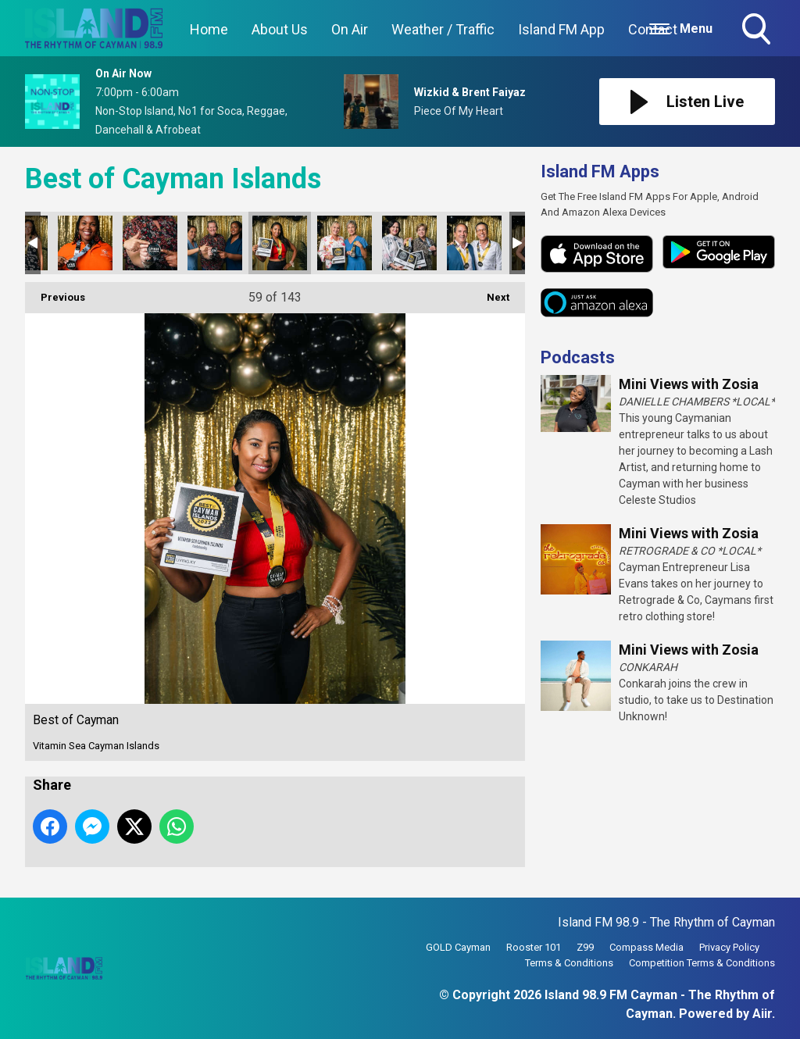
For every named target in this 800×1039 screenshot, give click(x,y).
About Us (280, 29)
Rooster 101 (533, 947)
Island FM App (561, 29)
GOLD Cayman (458, 947)
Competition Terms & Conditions (702, 963)
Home (209, 29)
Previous (55, 292)
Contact (652, 29)
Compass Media (646, 947)
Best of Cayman (85, 243)
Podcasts (578, 357)
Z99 (585, 947)
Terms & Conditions (569, 963)
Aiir (762, 1013)
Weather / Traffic (443, 29)
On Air (349, 29)
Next (490, 292)
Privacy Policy (729, 947)
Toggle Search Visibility (758, 30)
